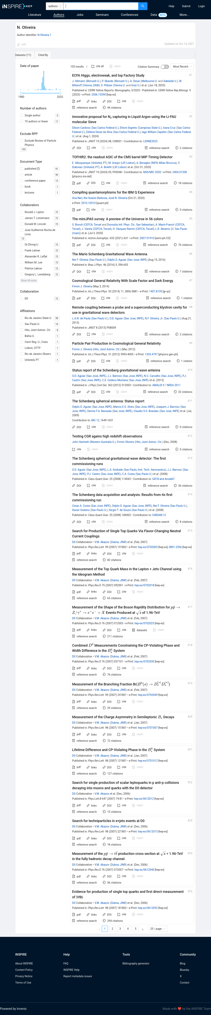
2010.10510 (88, 203)
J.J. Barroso (115, 375)
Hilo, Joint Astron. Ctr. (107, 349)
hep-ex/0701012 (148, 760)
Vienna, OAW (91, 85)
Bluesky (184, 969)
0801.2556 (175, 547)
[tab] (27, 55)
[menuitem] (171, 6)
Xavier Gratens (81, 510)
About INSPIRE (24, 963)
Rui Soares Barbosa (95, 198)
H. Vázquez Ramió (124, 228)
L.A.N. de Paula (81, 318)
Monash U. (93, 81)
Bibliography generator (135, 963)
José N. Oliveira (117, 198)
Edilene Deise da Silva (99, 132)
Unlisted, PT (99, 162)
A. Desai (135, 81)
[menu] (180, 6)
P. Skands (107, 81)
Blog (182, 963)
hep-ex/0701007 (148, 727)
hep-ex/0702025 (144, 623)
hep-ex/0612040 (144, 869)
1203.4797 (151, 354)
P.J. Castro (93, 473)
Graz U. (135, 85)
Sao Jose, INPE (137, 259)
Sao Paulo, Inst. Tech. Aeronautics (144, 469)
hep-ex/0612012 (144, 798)
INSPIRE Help (71, 969)
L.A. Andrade (115, 469)
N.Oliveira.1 (44, 34)
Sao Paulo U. (97, 259)
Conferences (129, 15)
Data (154, 15)
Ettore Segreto (128, 127)
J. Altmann (78, 81)
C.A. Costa (128, 473)
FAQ (65, 963)
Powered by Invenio (13, 1009)
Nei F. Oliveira (80, 259)
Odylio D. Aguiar (116, 259)
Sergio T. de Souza (120, 510)
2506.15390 (99, 94)
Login (201, 6)
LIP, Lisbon (128, 162)
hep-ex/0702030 (144, 661)
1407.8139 (155, 291)
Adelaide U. (170, 81)
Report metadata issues (77, 976)
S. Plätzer (106, 85)
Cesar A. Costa (81, 505)
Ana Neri (77, 198)
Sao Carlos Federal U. (105, 127)
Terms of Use (23, 982)
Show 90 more (29, 280)
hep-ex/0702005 (148, 547)
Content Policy (24, 969)
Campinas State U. (150, 127)
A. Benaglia (143, 162)
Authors (58, 15)
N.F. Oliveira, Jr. (154, 318)
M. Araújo (114, 162)
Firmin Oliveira (125, 441)
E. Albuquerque (81, 162)
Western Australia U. (102, 441)
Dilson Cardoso (81, 127)
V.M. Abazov (102, 542)
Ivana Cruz (169, 127)
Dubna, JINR (118, 542)
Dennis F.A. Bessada (99, 411)
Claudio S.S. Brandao (146, 411)
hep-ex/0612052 (148, 907)
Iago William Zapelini (154, 132)
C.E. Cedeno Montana (115, 380)
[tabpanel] (105, 496)
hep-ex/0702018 (144, 585)
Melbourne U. (150, 81)
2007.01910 (147, 238)
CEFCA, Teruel (92, 224)
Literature (34, 15)
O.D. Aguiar (116, 318)
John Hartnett (80, 441)
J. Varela (87, 228)
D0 (73, 542)
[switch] (165, 67)
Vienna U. (119, 85)
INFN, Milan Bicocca (164, 162)
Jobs (80, 15)
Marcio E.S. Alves (123, 406)
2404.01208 (179, 172)
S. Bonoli (77, 224)
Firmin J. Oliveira (82, 286)
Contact (184, 982)
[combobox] (100, 6)
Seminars (102, 15)
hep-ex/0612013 (148, 831)
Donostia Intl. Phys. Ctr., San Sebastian (130, 224)
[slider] (21, 93)
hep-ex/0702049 (148, 694)
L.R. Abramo (162, 228)
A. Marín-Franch (164, 224)
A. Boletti (106, 167)
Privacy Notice (23, 976)
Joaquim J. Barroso (167, 406)
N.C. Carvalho (152, 375)
